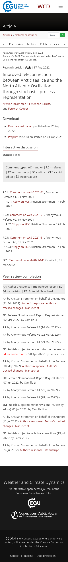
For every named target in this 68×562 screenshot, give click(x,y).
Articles (7, 35)
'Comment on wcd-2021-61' (26, 192)
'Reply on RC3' (21, 247)
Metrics (31, 44)
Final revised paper (20, 126)
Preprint (13, 137)
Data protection (46, 555)
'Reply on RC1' (21, 201)
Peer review (16, 44)
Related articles (49, 44)
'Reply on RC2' (21, 224)
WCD (44, 6)
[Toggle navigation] (60, 6)
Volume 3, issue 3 (26, 35)
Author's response (32, 303)
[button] (46, 35)
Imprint (28, 555)
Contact (14, 555)
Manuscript (32, 308)
